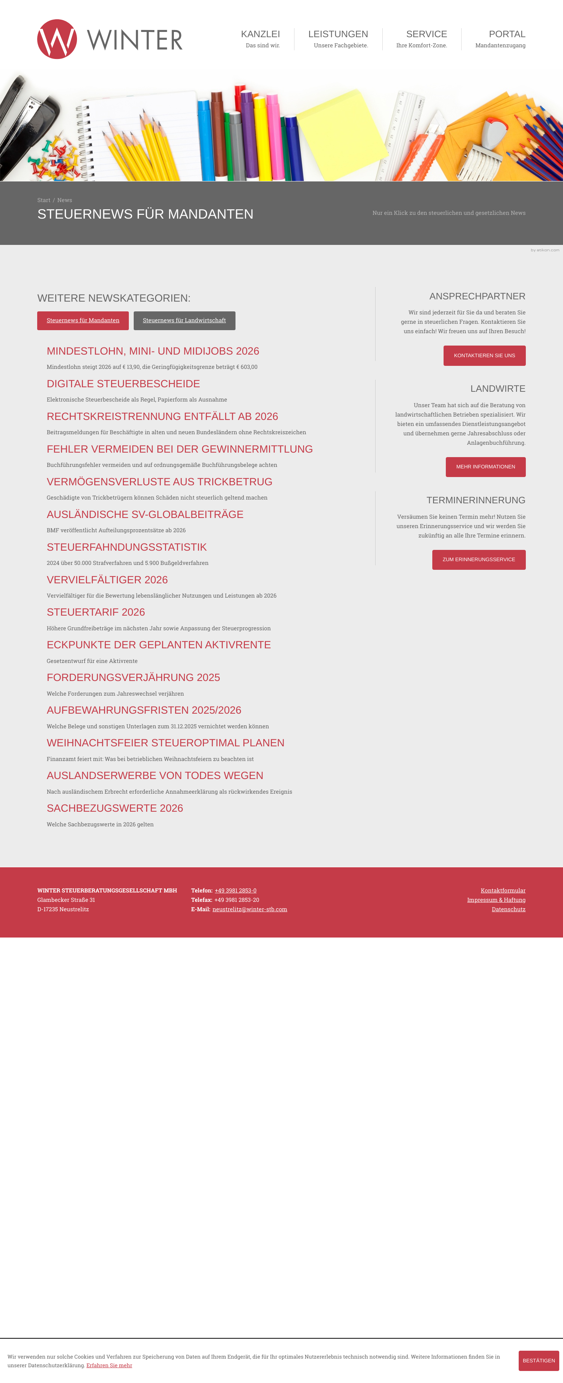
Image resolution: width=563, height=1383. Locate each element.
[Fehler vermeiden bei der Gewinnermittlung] (239, 551)
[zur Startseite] (110, 39)
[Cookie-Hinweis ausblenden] (539, 1361)
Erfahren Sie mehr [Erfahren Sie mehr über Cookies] (109, 1365)
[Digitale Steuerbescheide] (212, 433)
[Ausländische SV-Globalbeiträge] (220, 670)
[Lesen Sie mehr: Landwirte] (485, 467)
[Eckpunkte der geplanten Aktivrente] (234, 908)
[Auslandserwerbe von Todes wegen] (239, 1145)
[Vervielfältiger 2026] (237, 789)
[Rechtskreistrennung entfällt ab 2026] (239, 492)
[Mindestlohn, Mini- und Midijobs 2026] (228, 373)
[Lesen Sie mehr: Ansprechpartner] (484, 355)
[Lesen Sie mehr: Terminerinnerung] (478, 560)
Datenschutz (509, 1309)
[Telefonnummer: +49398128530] (236, 1290)
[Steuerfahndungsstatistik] (203, 729)
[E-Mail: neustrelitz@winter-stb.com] (250, 1309)
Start (43, 200)
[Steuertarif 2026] (234, 848)
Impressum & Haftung (496, 1300)
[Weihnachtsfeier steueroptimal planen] (239, 1086)
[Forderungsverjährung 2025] (208, 967)
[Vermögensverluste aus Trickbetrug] (234, 611)
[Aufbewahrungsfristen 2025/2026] (233, 1026)
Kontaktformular (503, 1290)
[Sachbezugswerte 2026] (190, 1204)
